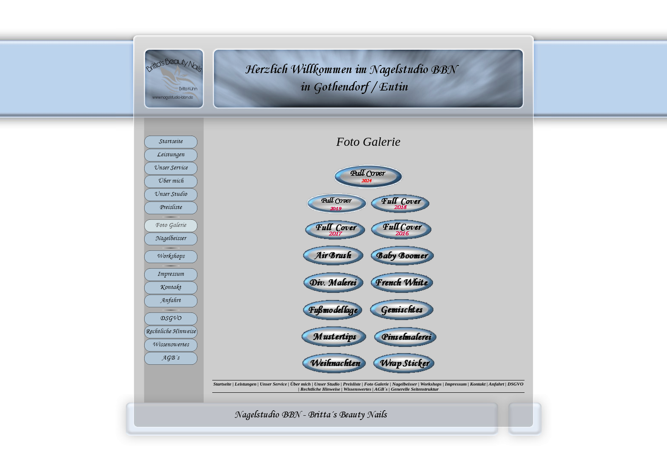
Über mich (300, 383)
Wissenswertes (357, 389)
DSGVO (515, 383)
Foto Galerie (376, 383)
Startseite (222, 383)
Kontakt (477, 383)
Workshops (431, 383)
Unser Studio (326, 383)
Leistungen (246, 383)
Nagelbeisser (404, 383)
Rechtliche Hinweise (320, 389)
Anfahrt (496, 383)
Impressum (456, 383)
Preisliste (352, 383)
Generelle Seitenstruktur (415, 389)
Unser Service (273, 383)
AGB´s (381, 389)
